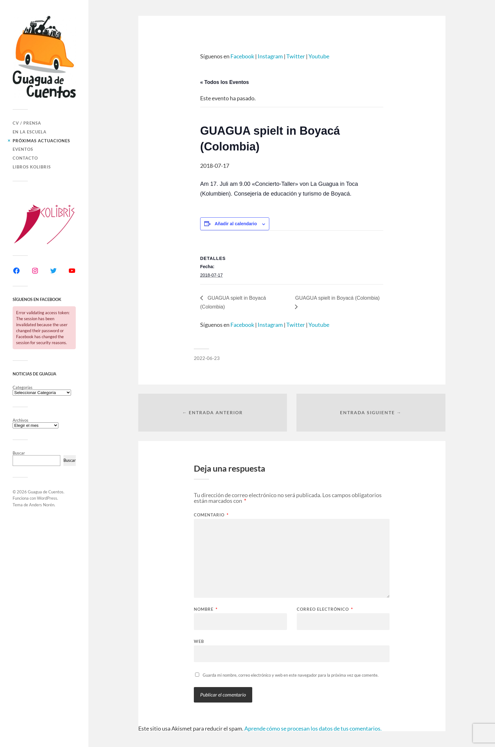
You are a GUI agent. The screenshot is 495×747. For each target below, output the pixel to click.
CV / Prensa (27, 123)
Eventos (23, 149)
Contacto (25, 158)
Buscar (19, 453)
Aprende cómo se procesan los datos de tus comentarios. (313, 728)
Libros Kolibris (32, 166)
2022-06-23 (207, 358)
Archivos (20, 420)
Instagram (270, 56)
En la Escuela (29, 131)
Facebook (242, 56)
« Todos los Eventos (224, 82)
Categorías (23, 387)
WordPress (47, 498)
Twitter (295, 56)
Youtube (318, 56)
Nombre (206, 609)
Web (199, 641)
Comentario (211, 515)
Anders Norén (41, 504)
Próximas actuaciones (41, 140)
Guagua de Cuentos (45, 491)
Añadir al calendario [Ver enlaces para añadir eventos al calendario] (236, 223)
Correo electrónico (325, 609)
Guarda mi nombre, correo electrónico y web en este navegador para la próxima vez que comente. (291, 675)
